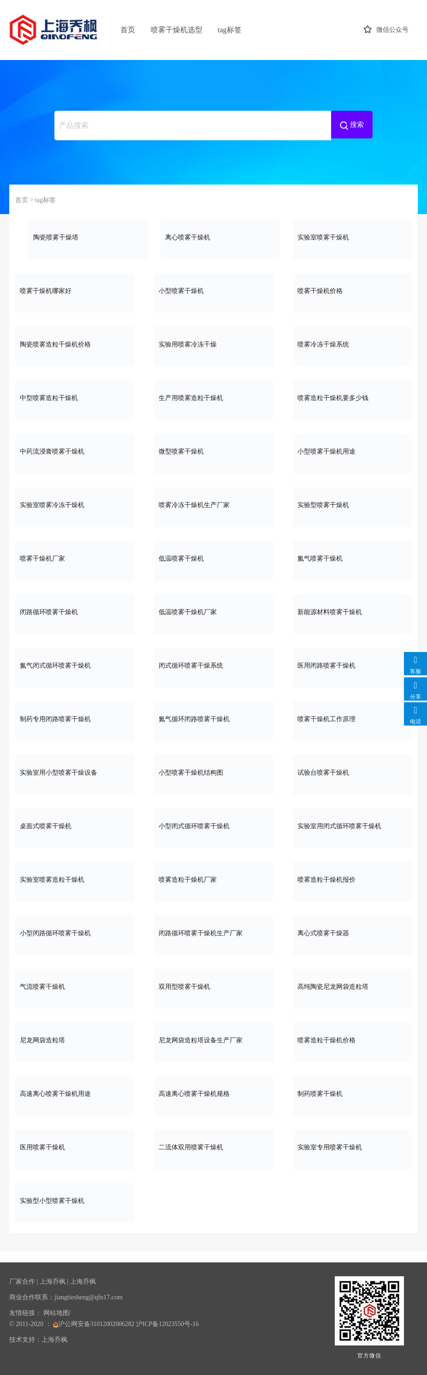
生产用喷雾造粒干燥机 (213, 397)
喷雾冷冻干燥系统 (352, 343)
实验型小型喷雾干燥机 (75, 1200)
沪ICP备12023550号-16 (169, 1324)
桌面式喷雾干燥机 (75, 825)
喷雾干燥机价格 (352, 290)
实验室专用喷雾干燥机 (352, 1146)
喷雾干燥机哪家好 (75, 290)
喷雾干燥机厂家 (75, 557)
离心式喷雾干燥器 (352, 932)
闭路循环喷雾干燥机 (75, 611)
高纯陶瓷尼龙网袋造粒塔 (352, 985)
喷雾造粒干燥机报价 (352, 878)
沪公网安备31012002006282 (94, 1324)
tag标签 (230, 30)
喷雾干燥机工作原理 (352, 718)
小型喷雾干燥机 (213, 290)
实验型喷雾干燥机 (352, 504)
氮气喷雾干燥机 (352, 557)
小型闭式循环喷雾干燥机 (213, 825)
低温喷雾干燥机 (213, 557)
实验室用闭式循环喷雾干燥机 (352, 825)
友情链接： (25, 1312)
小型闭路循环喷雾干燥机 (75, 932)
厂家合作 (22, 1281)
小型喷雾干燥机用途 (352, 450)
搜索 (351, 125)
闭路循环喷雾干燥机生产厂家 (213, 932)
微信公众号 (386, 29)
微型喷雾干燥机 (213, 450)
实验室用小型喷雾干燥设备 (75, 771)
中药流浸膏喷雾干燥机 (75, 450)
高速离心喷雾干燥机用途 (75, 1092)
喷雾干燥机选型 (176, 30)
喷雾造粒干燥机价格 (352, 1039)
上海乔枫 (52, 1281)
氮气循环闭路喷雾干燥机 (213, 718)
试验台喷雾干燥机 (352, 771)
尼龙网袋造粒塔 (75, 1039)
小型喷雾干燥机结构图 (213, 771)
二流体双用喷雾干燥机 (213, 1146)
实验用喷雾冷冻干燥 (213, 343)
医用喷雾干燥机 (75, 1146)
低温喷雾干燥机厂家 (213, 611)
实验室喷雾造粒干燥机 (75, 878)
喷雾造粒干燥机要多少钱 (352, 397)
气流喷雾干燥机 (75, 985)
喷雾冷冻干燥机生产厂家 (213, 504)
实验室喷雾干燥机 (352, 236)
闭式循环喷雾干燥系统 (213, 664)
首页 (127, 30)
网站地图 (56, 1312)
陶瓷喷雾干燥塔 (88, 236)
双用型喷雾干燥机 (213, 985)
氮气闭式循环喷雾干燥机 (75, 664)
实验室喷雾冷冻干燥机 (75, 504)
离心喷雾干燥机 (220, 236)
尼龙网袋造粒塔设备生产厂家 (213, 1039)
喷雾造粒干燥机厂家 (213, 878)
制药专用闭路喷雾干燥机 (75, 718)
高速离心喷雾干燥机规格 (213, 1092)
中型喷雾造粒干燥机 (75, 397)
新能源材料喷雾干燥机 (352, 611)
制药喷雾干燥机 (352, 1092)
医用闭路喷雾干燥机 (352, 664)
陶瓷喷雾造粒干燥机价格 (75, 343)
